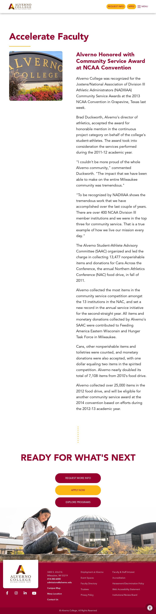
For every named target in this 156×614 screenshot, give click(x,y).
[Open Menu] (143, 6)
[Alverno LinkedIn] (25, 593)
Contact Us (52, 599)
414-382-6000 (54, 579)
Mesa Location (54, 593)
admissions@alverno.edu (59, 582)
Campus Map (53, 588)
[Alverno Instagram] (16, 593)
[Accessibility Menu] (149, 607)
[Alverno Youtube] (34, 594)
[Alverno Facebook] (7, 593)
